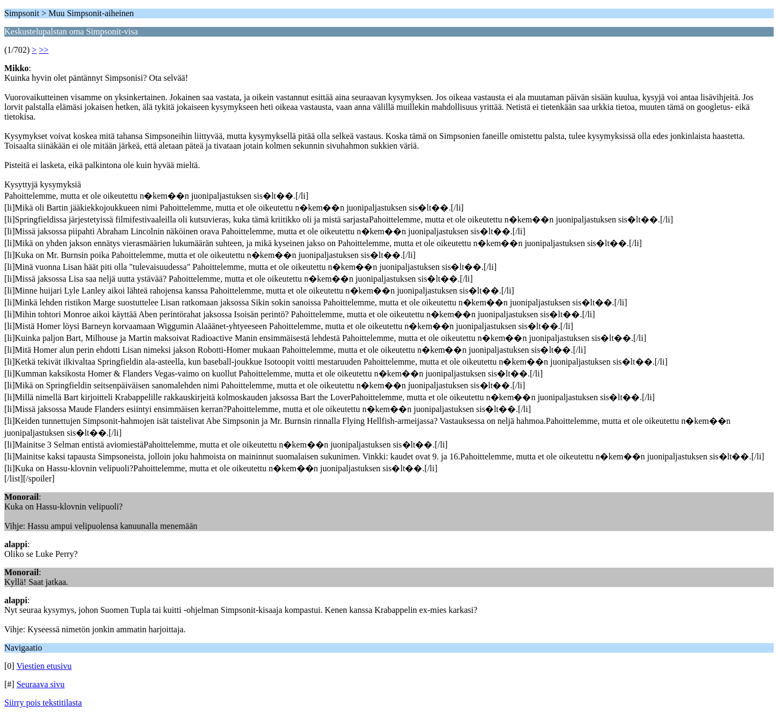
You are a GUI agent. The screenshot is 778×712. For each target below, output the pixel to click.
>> (43, 49)
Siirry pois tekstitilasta (43, 702)
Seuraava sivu (41, 684)
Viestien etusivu (44, 666)
